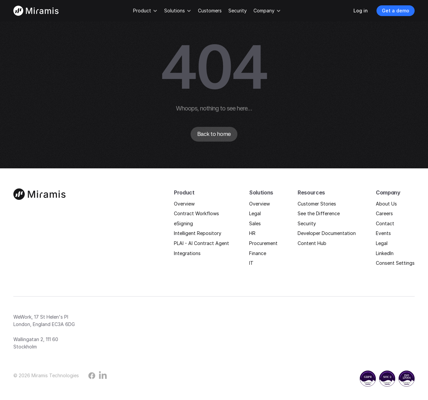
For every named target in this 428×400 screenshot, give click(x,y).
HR (252, 233)
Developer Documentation (327, 233)
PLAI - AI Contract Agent (201, 243)
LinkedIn (385, 253)
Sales (255, 223)
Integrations (187, 253)
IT (251, 263)
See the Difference (319, 213)
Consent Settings (395, 263)
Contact (385, 223)
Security (307, 223)
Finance (257, 253)
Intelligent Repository (197, 233)
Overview (184, 204)
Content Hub (312, 243)
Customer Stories (317, 204)
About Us (386, 204)
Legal (255, 213)
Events (383, 233)
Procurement (263, 243)
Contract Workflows (196, 213)
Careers (384, 213)
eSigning (183, 223)
